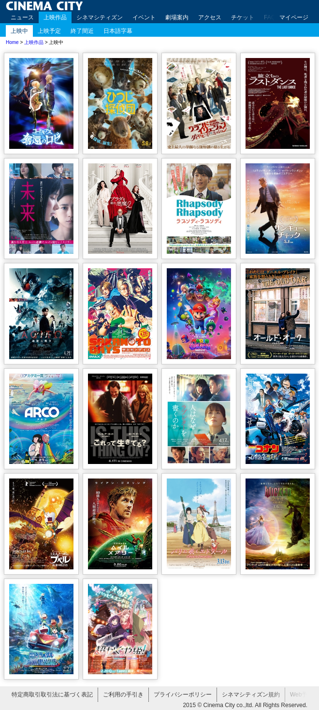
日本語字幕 (117, 31)
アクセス (209, 17)
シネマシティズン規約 (251, 694)
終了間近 (82, 31)
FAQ (270, 17)
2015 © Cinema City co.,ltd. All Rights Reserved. (245, 705)
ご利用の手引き (123, 694)
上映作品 (55, 17)
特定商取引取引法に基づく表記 (52, 694)
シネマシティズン (99, 17)
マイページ (293, 17)
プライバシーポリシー (183, 694)
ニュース (22, 17)
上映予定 (49, 31)
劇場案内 (176, 17)
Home (12, 42)
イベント (144, 17)
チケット (242, 17)
